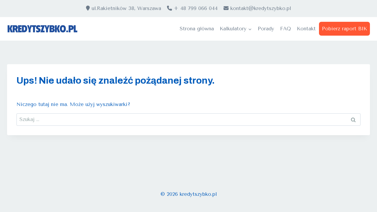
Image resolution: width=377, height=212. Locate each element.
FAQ (285, 29)
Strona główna (197, 29)
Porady (266, 29)
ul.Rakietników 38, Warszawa (123, 8)
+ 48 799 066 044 (192, 8)
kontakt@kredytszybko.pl (257, 8)
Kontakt (306, 29)
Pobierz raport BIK (344, 29)
